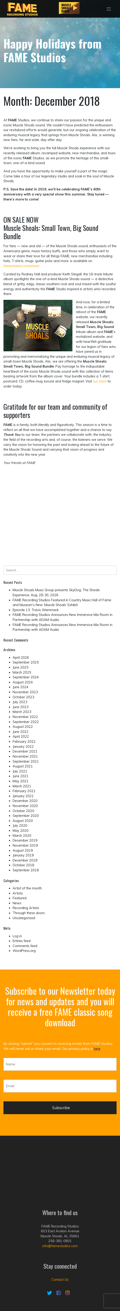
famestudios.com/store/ (21, 266)
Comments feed (25, 946)
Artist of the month (27, 888)
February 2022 (24, 741)
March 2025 (22, 672)
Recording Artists (26, 908)
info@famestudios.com (60, 1205)
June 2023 (21, 707)
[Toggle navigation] (109, 8)
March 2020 (22, 836)
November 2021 (25, 756)
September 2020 (26, 816)
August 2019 (23, 850)
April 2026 (21, 658)
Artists (18, 893)
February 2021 (24, 791)
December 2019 (25, 840)
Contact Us (60, 1239)
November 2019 (25, 845)
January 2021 (23, 796)
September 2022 (26, 722)
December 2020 (25, 801)
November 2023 (25, 692)
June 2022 (21, 732)
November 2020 (25, 806)
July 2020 (20, 825)
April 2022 (21, 736)
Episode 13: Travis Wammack (36, 610)
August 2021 (23, 766)
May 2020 (21, 831)
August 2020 (23, 821)
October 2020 (23, 811)
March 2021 (22, 786)
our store (100, 381)
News (17, 903)
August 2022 (23, 727)
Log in (17, 936)
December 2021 (25, 751)
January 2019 (23, 855)
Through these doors (29, 913)
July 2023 (20, 702)
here (97, 1049)
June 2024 (21, 687)
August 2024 (23, 682)
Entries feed (22, 941)
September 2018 (26, 870)
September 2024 (26, 677)
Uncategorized (24, 918)
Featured (19, 898)
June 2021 (21, 776)
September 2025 (26, 662)
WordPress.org (24, 951)
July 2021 (20, 771)
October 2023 (23, 697)
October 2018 (23, 865)
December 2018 (25, 860)
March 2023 (22, 712)
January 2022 (23, 747)
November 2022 (25, 717)
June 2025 (21, 667)
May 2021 (21, 781)
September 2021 (26, 761)
